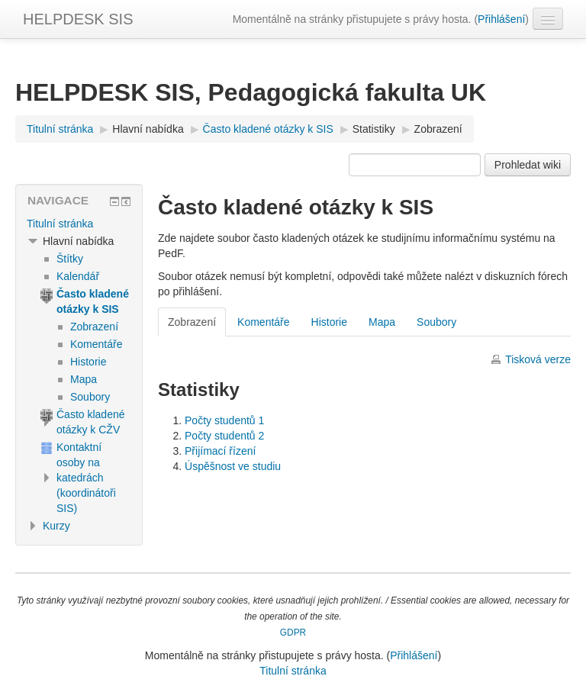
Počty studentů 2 (224, 436)
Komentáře (263, 322)
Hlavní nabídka (147, 129)
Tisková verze (538, 359)
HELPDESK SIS (78, 19)
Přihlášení (501, 19)
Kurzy (56, 526)
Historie (329, 322)
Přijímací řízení (220, 451)
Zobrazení (438, 129)
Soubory (436, 322)
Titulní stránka (60, 223)
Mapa (382, 322)
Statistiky (374, 129)
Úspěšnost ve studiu (233, 466)
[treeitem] (79, 223)
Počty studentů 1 (224, 420)
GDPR (293, 632)
